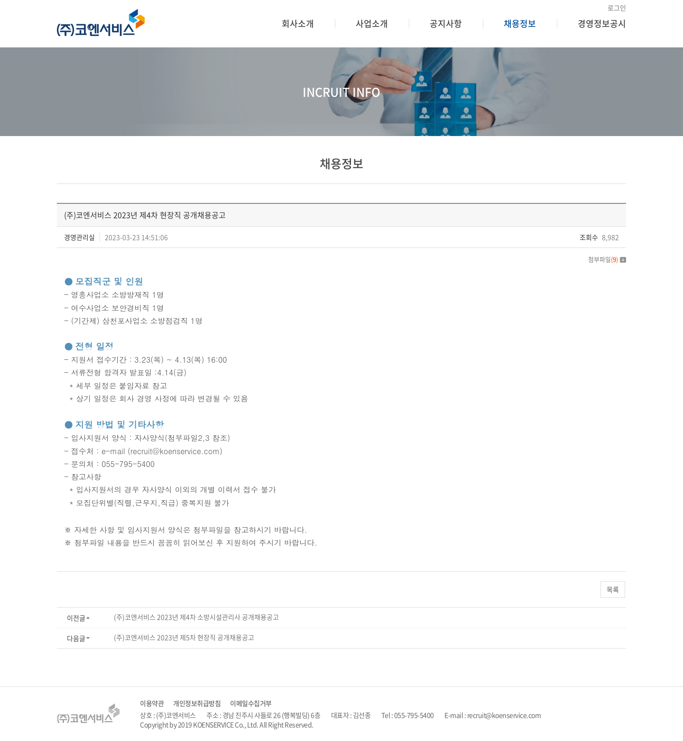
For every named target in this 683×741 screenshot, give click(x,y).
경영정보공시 (602, 23)
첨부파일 (607, 259)
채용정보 (520, 23)
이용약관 (152, 703)
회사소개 (298, 23)
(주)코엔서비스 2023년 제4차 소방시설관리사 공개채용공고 (196, 617)
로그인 (617, 7)
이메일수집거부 (251, 703)
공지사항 (446, 23)
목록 (613, 589)
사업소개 (372, 23)
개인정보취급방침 (197, 703)
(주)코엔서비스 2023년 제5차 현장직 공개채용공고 (184, 637)
